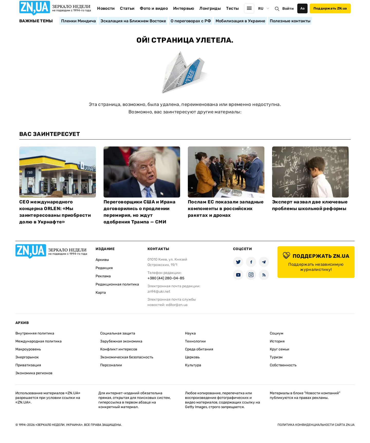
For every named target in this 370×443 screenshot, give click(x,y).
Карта (101, 292)
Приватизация (28, 365)
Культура (193, 365)
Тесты (232, 8)
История (277, 341)
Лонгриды (210, 8)
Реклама (103, 276)
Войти (288, 8)
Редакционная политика (117, 284)
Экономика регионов (33, 373)
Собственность (283, 365)
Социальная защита (117, 333)
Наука (190, 333)
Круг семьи (279, 349)
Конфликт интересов (118, 349)
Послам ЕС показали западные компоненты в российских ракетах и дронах (226, 208)
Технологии (195, 341)
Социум (276, 333)
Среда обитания (199, 349)
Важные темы (36, 21)
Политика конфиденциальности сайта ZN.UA (316, 425)
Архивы (102, 260)
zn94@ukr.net (158, 291)
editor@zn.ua (177, 305)
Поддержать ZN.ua (330, 8)
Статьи (127, 8)
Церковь (192, 357)
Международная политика (38, 341)
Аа (302, 8)
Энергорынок (27, 357)
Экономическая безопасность (126, 357)
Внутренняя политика (34, 333)
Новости (106, 8)
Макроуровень (28, 349)
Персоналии (111, 365)
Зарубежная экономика (121, 341)
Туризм (276, 357)
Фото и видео (154, 8)
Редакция (104, 268)
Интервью (183, 8)
